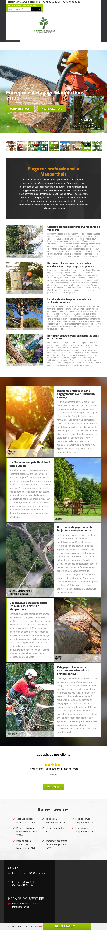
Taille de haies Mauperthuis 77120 (55, 821)
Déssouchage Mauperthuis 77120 (84, 830)
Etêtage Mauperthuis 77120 (56, 830)
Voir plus (53, 787)
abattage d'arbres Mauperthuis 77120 (26, 821)
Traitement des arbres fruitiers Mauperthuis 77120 (56, 844)
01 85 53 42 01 (51, 2)
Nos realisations (52, 109)
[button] (49, 130)
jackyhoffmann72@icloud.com (24, 2)
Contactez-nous (20, 109)
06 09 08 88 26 (71, 2)
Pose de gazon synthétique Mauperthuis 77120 (26, 844)
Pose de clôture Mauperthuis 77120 (84, 821)
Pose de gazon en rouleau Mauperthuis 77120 (26, 832)
